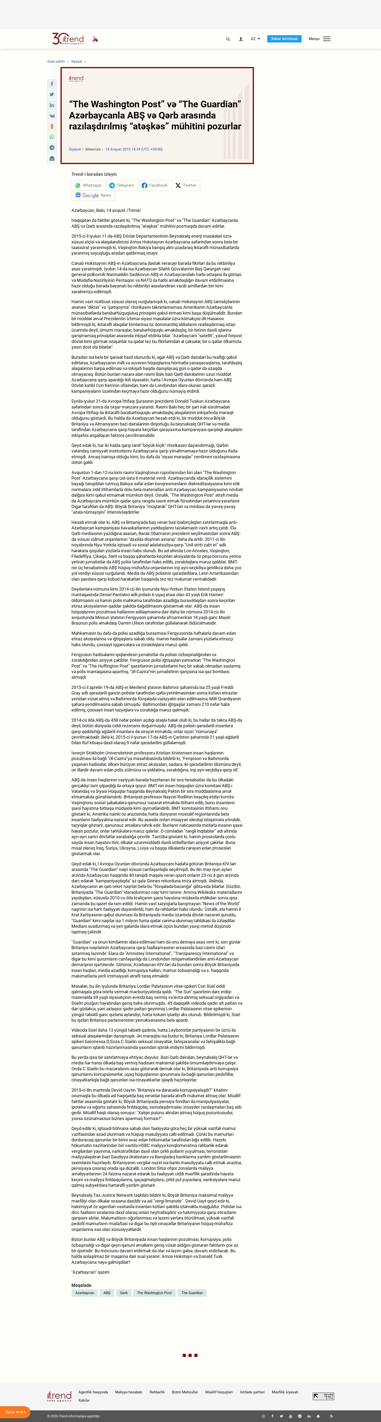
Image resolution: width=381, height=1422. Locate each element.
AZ (253, 39)
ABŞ (107, 1293)
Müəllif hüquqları (219, 1392)
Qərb (124, 1293)
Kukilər (84, 1400)
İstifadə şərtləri (252, 1392)
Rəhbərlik (157, 1392)
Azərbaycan (84, 1293)
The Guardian (192, 1293)
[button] (52, 84)
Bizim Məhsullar (185, 1392)
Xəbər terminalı (284, 38)
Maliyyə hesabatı (128, 1392)
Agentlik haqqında (93, 1392)
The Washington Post (154, 1293)
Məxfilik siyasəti (285, 1392)
